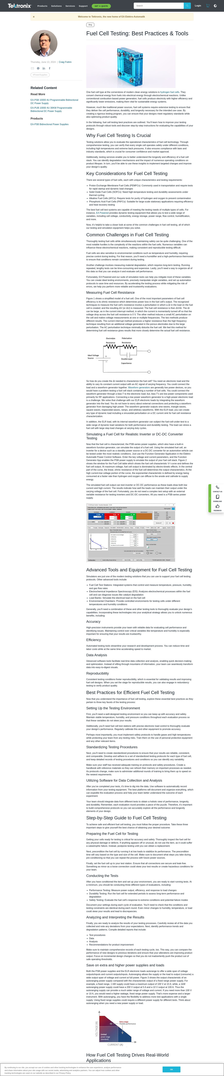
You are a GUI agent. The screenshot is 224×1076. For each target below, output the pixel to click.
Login (198, 5)
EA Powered (102, 213)
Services (70, 6)
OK (171, 1069)
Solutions (56, 6)
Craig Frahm (65, 62)
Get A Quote (101, 6)
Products (42, 6)
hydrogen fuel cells (169, 92)
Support (83, 6)
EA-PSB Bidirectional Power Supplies (50, 124)
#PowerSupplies (40, 75)
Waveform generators (139, 387)
